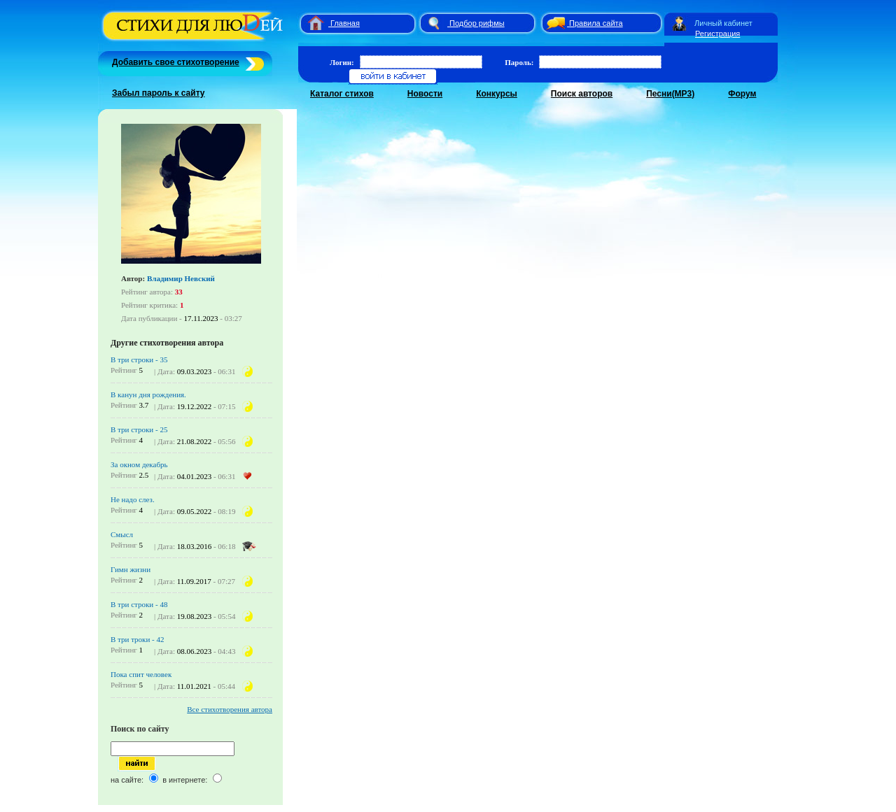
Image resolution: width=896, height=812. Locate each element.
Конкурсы (496, 94)
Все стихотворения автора (229, 709)
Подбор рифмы (477, 23)
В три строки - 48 (139, 604)
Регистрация (717, 33)
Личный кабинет (723, 23)
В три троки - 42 (137, 639)
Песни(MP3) (670, 94)
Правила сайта (596, 23)
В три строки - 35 (139, 359)
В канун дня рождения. (148, 394)
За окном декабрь (139, 464)
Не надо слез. (133, 499)
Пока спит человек (141, 674)
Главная (345, 23)
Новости (424, 94)
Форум (742, 94)
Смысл (122, 534)
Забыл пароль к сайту (158, 93)
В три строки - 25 (139, 429)
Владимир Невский (181, 278)
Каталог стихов (342, 94)
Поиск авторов (581, 94)
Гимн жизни (130, 569)
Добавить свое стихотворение (175, 62)
